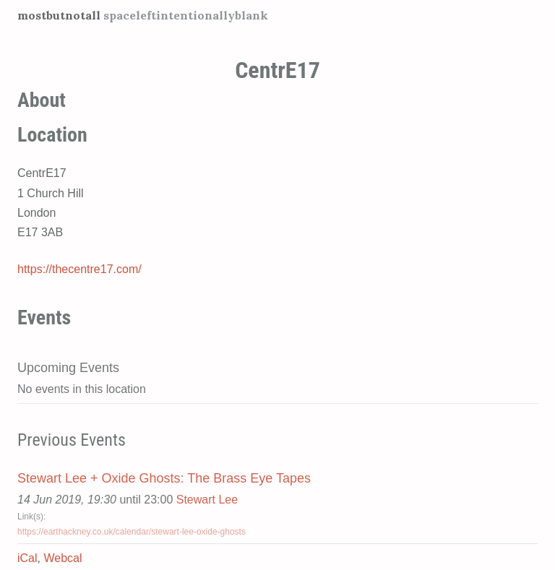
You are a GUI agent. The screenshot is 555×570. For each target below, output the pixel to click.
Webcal (62, 558)
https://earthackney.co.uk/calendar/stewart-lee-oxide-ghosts (131, 532)
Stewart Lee (207, 499)
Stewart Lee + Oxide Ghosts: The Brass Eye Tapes (164, 478)
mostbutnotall (58, 15)
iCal (27, 558)
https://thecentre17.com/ (79, 269)
